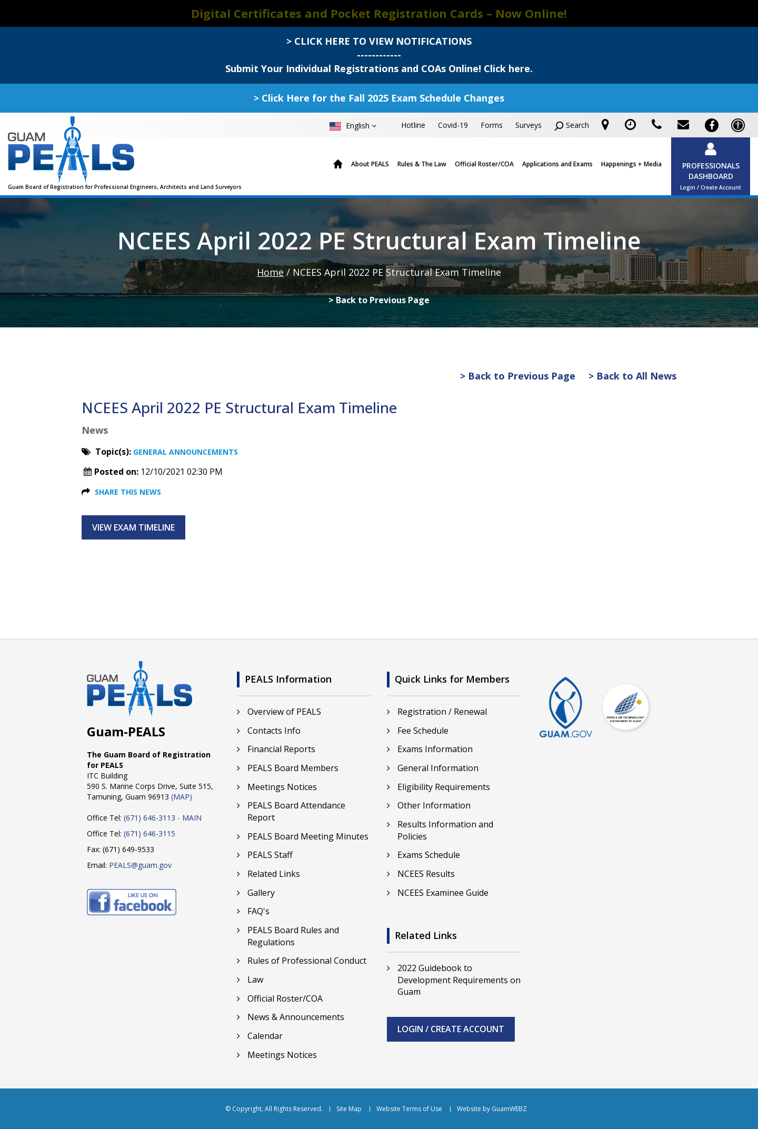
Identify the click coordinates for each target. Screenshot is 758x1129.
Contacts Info (274, 730)
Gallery (261, 892)
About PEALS (370, 163)
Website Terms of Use (409, 1109)
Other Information (434, 805)
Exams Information (435, 749)
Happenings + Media (631, 163)
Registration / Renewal (442, 711)
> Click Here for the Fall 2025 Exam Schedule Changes (379, 98)
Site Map (349, 1109)
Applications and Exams (557, 163)
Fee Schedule (422, 730)
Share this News (128, 492)
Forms (492, 125)
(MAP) (181, 797)
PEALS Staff (270, 855)
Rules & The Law (421, 163)
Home (338, 164)
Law (255, 979)
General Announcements (185, 452)
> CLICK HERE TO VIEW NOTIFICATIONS (379, 41)
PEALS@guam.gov (140, 865)
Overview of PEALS (284, 711)
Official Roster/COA (484, 163)
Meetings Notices (282, 787)
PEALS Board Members (292, 768)
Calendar (265, 1036)
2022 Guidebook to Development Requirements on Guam (459, 980)
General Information (437, 768)
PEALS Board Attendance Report (296, 811)
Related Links (273, 874)
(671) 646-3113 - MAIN (163, 818)
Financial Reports (281, 749)
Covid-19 (453, 125)
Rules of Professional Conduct (306, 960)
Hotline (413, 125)
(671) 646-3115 (149, 833)
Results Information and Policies (445, 830)
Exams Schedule (428, 855)
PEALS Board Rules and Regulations (293, 936)
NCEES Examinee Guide (442, 892)
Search (571, 125)
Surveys (528, 125)
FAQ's (258, 911)
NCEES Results (426, 874)
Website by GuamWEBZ (492, 1109)
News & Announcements (295, 1017)
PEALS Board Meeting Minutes (307, 836)
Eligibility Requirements (443, 787)
